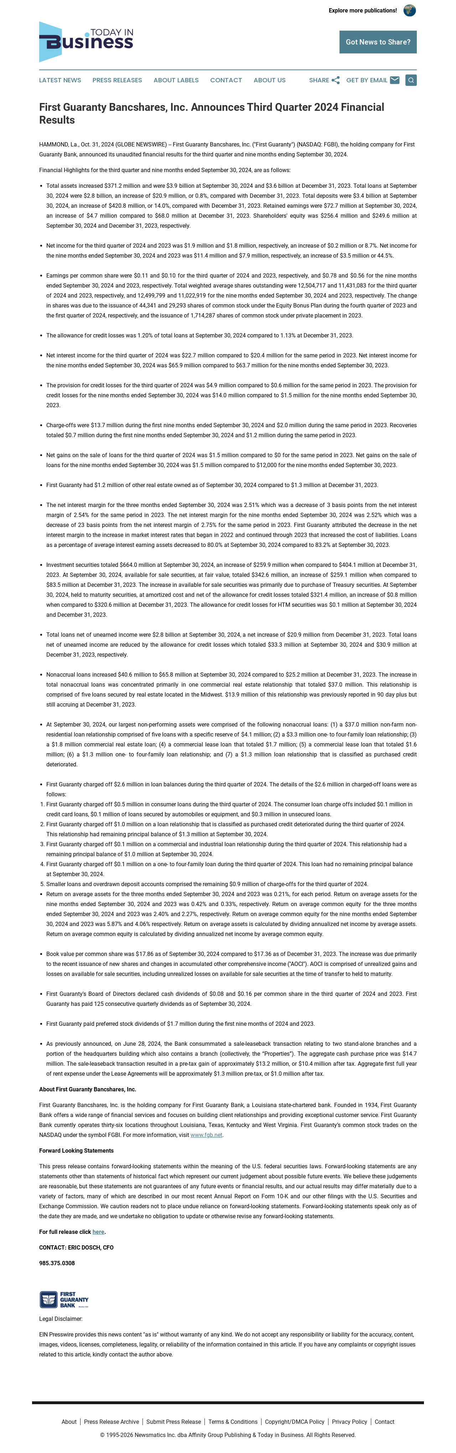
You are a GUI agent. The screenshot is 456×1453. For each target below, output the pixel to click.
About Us (270, 80)
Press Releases (117, 80)
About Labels (176, 80)
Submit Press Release (173, 1421)
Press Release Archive (111, 1421)
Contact (226, 80)
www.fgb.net (206, 1135)
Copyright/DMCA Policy (295, 1421)
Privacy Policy (349, 1421)
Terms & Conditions (233, 1421)
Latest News (60, 80)
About (69, 1421)
